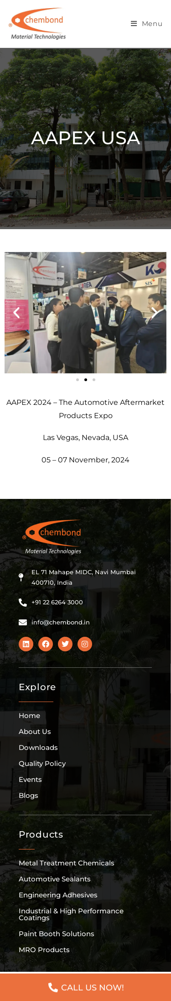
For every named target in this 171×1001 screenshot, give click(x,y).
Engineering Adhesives (58, 895)
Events (30, 779)
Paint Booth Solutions (56, 933)
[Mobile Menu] (147, 23)
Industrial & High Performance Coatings (71, 914)
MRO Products (44, 949)
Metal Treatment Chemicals (66, 863)
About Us (35, 731)
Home (29, 715)
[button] (16, 312)
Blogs (28, 795)
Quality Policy (42, 763)
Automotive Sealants (55, 879)
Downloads (38, 747)
